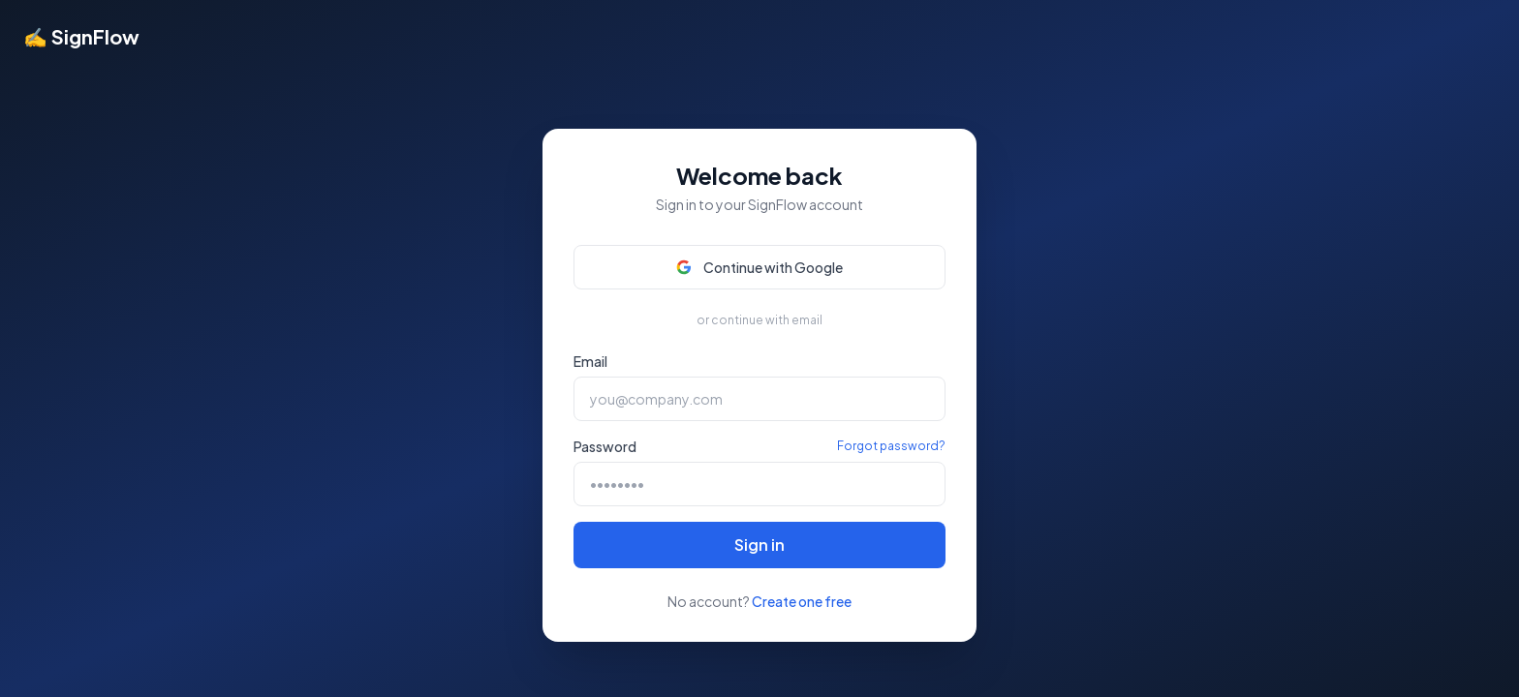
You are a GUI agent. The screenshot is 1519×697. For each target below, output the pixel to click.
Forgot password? (891, 446)
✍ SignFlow (81, 36)
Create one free (802, 601)
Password (605, 446)
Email (590, 361)
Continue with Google (759, 267)
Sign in (759, 544)
